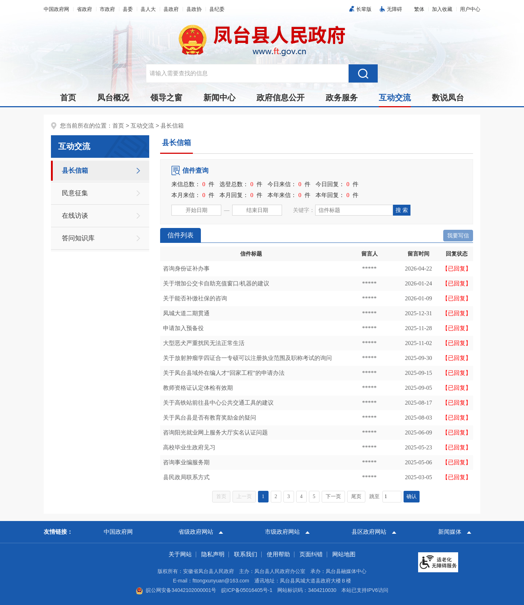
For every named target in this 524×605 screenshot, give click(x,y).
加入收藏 (442, 9)
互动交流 (395, 99)
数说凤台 (448, 97)
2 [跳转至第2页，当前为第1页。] (276, 496)
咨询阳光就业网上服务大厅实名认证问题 (215, 432)
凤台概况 (113, 97)
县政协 (194, 9)
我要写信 (458, 236)
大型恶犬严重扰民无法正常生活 (204, 343)
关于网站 (180, 554)
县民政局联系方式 (186, 477)
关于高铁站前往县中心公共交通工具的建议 (218, 403)
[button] (362, 9)
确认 (411, 496)
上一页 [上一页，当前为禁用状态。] (244, 496)
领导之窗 (166, 97)
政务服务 (342, 97)
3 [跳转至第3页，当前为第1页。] (288, 496)
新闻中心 (219, 97)
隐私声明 (213, 554)
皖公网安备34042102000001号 (176, 590)
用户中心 (470, 9)
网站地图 (344, 554)
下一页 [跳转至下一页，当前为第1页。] (333, 496)
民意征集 (75, 193)
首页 (68, 97)
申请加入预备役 (183, 328)
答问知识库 (78, 238)
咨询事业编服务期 (186, 462)
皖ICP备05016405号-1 (246, 590)
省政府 (84, 9)
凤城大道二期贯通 (186, 313)
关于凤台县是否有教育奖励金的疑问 (209, 417)
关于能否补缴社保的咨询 (195, 298)
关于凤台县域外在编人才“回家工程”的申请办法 (224, 373)
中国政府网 (56, 9)
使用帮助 (278, 554)
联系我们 (245, 554)
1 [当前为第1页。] (263, 496)
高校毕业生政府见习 (189, 447)
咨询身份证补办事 (186, 268)
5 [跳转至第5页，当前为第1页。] (314, 496)
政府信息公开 (281, 97)
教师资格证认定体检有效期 (198, 388)
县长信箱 (172, 126)
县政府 (171, 9)
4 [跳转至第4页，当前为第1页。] (301, 496)
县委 (128, 9)
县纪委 (217, 9)
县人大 (148, 9)
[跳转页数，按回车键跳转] (391, 496)
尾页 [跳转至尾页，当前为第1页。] (356, 496)
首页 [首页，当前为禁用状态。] (221, 496)
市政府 (107, 9)
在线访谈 (75, 215)
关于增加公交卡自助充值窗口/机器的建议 (216, 283)
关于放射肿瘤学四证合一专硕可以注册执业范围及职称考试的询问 (247, 358)
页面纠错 (311, 554)
